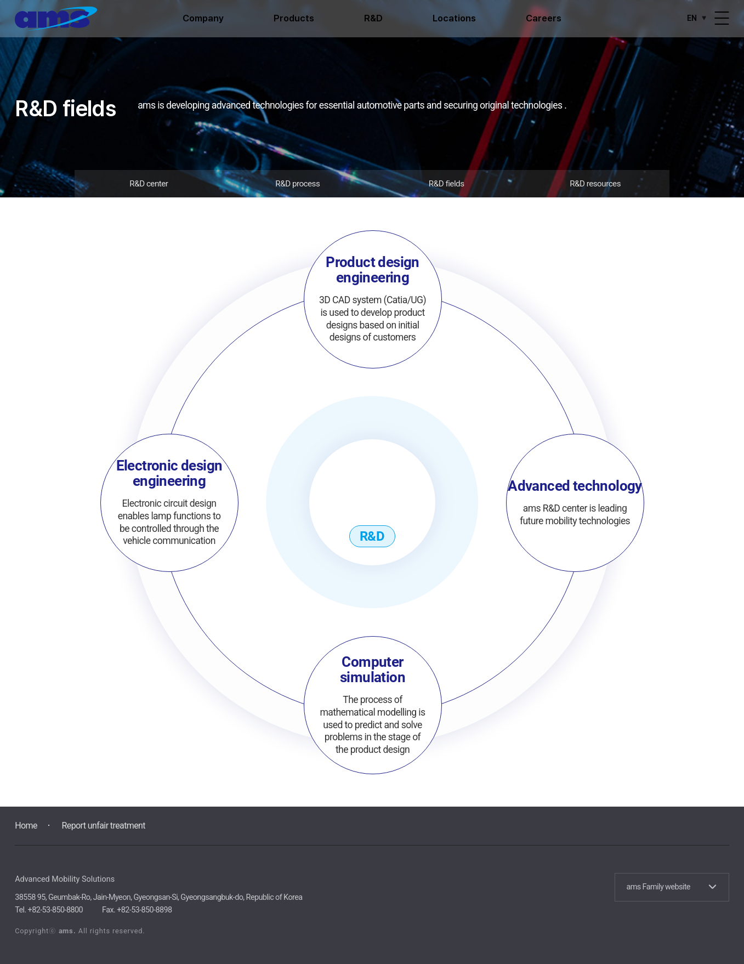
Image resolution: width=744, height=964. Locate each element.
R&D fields (446, 184)
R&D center (148, 184)
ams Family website (671, 887)
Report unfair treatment (103, 825)
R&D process (297, 184)
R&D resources (595, 184)
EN (698, 18)
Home (26, 825)
